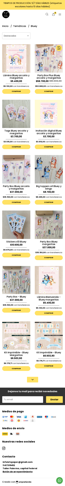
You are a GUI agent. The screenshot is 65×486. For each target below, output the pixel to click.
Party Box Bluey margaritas (49, 243)
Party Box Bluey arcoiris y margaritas (16, 187)
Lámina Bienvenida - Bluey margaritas (49, 298)
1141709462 (9, 465)
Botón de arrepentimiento (18, 471)
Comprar (16, 91)
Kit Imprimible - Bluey (49, 352)
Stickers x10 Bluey (16, 241)
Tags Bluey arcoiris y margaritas (16, 132)
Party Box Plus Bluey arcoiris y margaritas (49, 77)
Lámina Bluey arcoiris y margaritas (16, 77)
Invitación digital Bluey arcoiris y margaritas (49, 132)
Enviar (54, 399)
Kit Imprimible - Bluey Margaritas (16, 354)
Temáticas (20, 26)
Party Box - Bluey (16, 296)
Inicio (5, 26)
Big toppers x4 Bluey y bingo (48, 187)
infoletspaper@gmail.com (18, 462)
